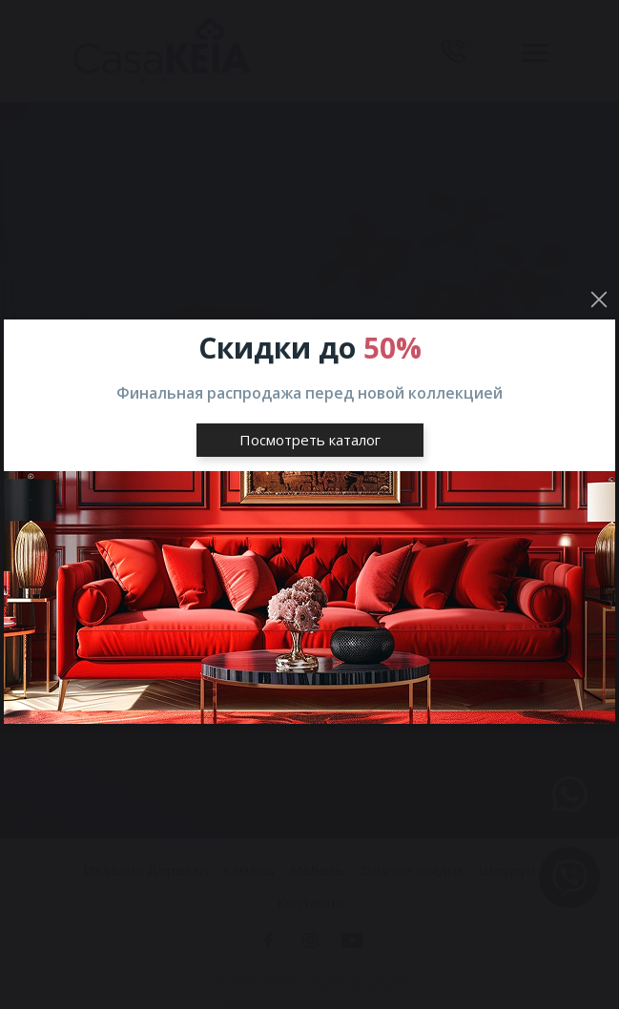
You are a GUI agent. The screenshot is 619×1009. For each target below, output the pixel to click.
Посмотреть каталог (310, 439)
